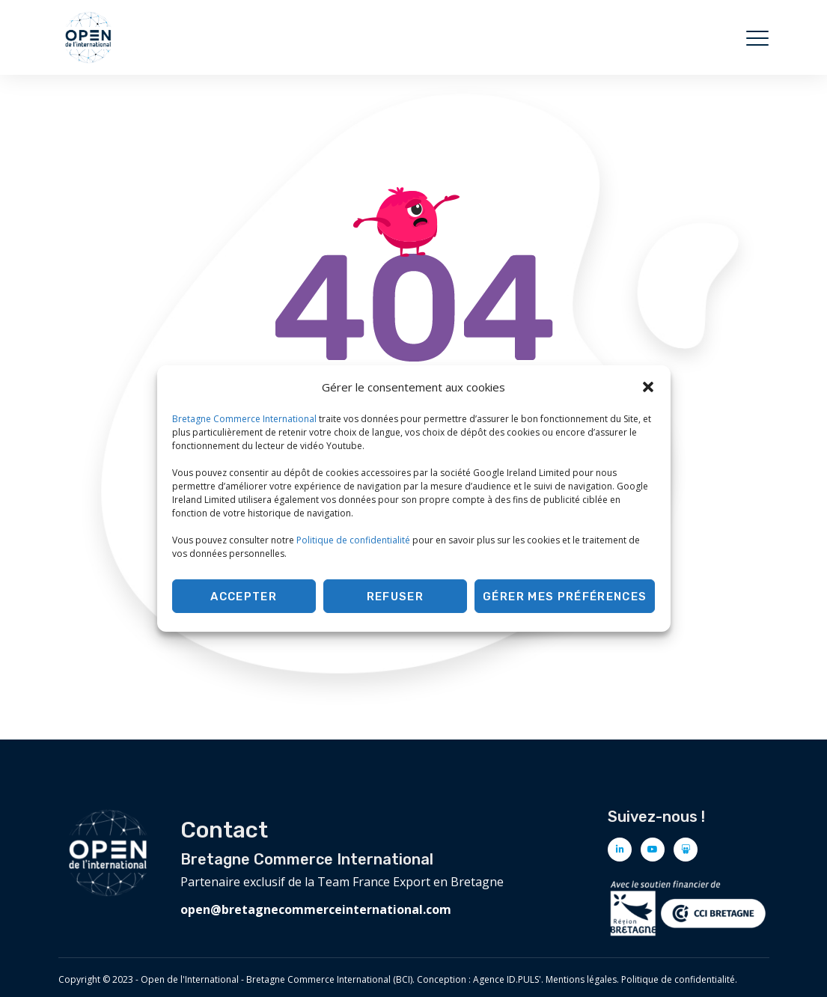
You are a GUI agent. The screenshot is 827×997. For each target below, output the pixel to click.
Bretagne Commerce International (244, 418)
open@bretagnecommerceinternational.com (315, 909)
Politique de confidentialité (353, 540)
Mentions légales (581, 979)
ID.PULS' (524, 979)
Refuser (395, 596)
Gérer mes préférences (565, 596)
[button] (648, 386)
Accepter (243, 596)
